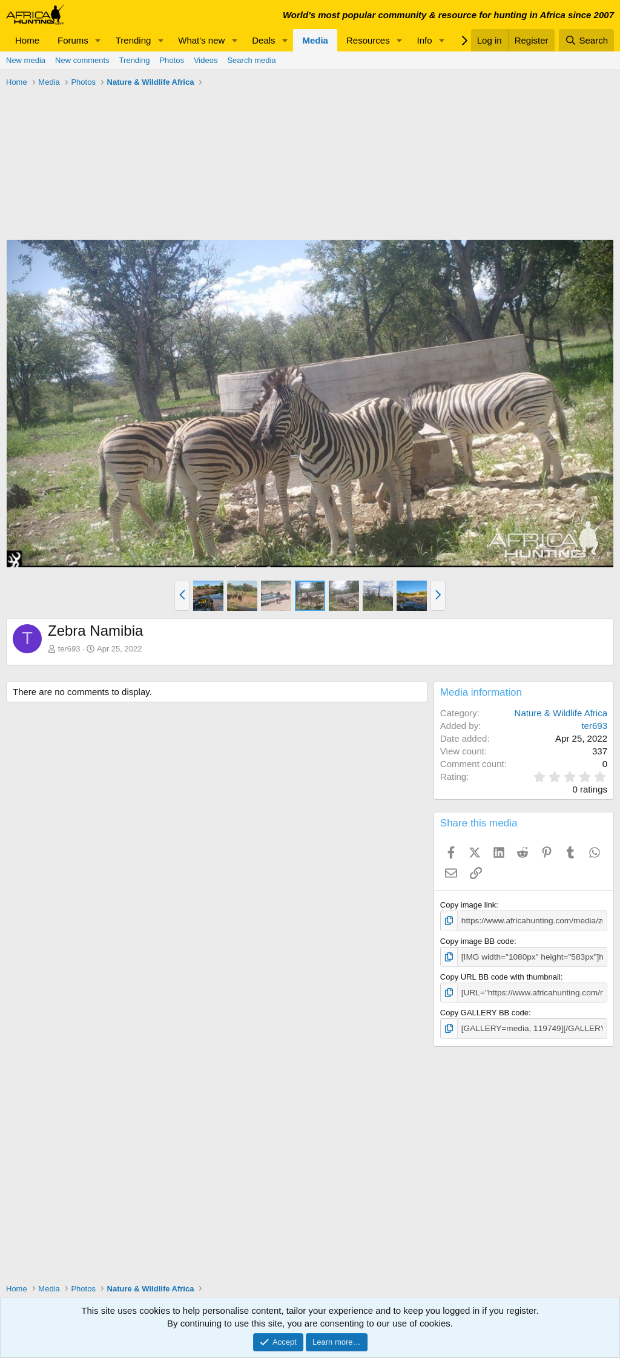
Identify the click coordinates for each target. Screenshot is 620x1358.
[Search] (586, 40)
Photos (171, 60)
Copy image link (468, 904)
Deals (263, 40)
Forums (73, 40)
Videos (206, 60)
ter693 (69, 648)
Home (27, 40)
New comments (82, 60)
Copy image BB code (477, 940)
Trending (133, 40)
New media (25, 60)
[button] (98, 40)
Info (424, 40)
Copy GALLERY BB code (484, 1010)
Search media (251, 60)
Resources (368, 40)
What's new (201, 40)
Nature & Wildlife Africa (561, 713)
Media (315, 40)
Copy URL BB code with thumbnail (500, 975)
